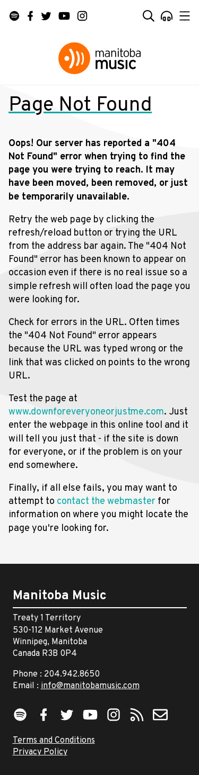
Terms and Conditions (54, 740)
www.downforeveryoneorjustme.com (86, 412)
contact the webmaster (106, 501)
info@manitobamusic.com (90, 686)
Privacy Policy (40, 752)
